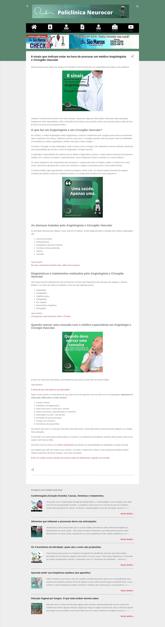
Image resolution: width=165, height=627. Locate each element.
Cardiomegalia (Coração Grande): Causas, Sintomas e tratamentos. (67, 496)
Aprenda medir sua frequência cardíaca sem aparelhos (60, 573)
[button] (132, 57)
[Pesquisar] (137, 7)
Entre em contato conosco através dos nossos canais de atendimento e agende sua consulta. (70, 458)
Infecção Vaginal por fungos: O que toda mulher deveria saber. (65, 598)
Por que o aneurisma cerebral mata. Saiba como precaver (55, 265)
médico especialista (65, 445)
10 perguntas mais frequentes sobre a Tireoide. (51, 316)
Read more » (127, 514)
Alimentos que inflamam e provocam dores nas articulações (63, 521)
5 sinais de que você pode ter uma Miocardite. (50, 389)
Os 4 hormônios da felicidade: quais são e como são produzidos (66, 547)
